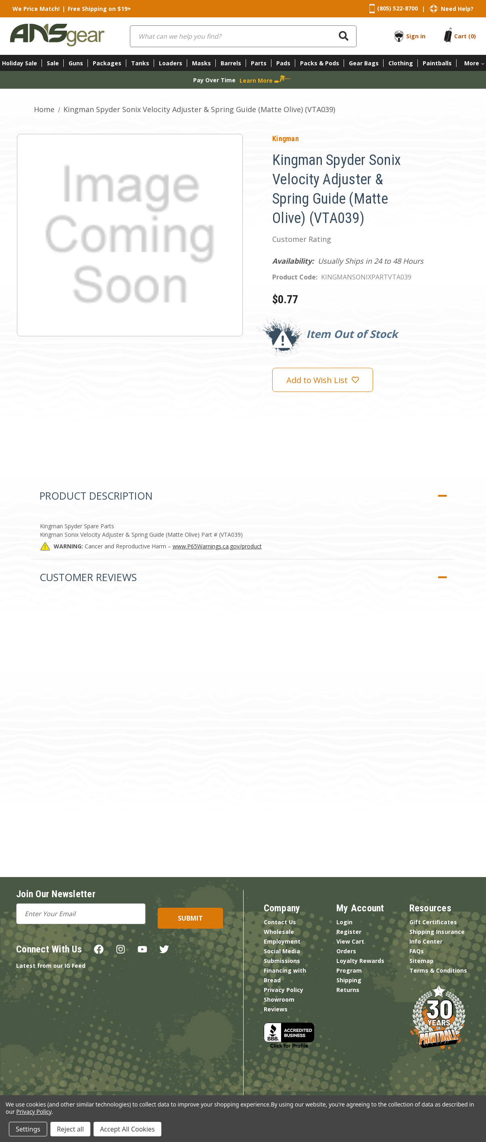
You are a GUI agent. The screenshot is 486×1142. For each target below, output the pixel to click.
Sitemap (421, 961)
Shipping (348, 980)
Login (344, 922)
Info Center (425, 941)
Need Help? (457, 9)
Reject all (70, 1129)
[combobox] (243, 36)
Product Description (96, 495)
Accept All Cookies (127, 1129)
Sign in (416, 36)
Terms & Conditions (438, 970)
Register (348, 932)
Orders (346, 951)
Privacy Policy (283, 990)
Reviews (276, 1009)
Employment (282, 941)
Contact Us (280, 922)
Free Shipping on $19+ (99, 9)
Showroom (279, 999)
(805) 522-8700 (397, 8)
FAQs (416, 951)
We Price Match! (36, 9)
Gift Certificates (433, 922)
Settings (28, 1129)
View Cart (350, 941)
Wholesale (279, 932)
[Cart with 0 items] (465, 36)
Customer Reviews (88, 577)
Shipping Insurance (437, 932)
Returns (347, 990)
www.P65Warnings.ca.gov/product (217, 546)
